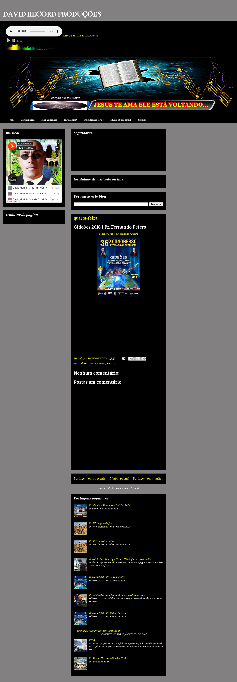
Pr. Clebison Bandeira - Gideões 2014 (109, 505)
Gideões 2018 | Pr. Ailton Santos (107, 577)
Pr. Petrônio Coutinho (101, 541)
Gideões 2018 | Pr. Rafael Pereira (107, 613)
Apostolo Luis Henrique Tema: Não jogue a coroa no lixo (120, 559)
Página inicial (119, 478)
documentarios (27, 120)
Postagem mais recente (90, 478)
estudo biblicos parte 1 (93, 120)
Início (11, 120)
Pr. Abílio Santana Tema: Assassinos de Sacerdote (117, 595)
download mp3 (70, 120)
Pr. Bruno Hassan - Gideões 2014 (107, 658)
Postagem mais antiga (148, 478)
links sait (142, 120)
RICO (92, 640)
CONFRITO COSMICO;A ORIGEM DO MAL (99, 631)
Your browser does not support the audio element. (34, 31)
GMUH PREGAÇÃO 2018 (102, 363)
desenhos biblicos (49, 120)
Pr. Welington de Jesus (101, 523)
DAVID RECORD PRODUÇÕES (52, 14)
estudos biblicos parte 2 (120, 120)
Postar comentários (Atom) (123, 488)
